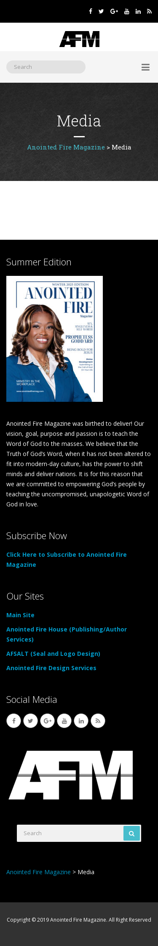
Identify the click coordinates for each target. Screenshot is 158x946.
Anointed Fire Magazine (78, 919)
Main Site (20, 615)
